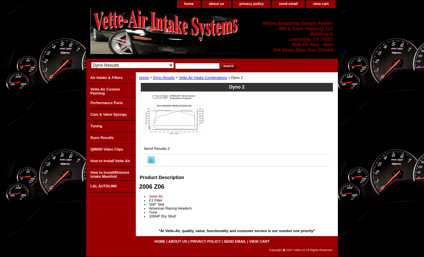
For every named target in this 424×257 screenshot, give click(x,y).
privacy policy (251, 4)
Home (144, 78)
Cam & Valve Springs (108, 114)
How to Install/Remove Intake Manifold (109, 174)
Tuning (96, 126)
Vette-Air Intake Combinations (203, 78)
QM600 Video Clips (106, 149)
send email (288, 4)
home (188, 4)
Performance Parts (106, 103)
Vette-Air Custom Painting (105, 91)
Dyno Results (164, 78)
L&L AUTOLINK (103, 186)
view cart (321, 4)
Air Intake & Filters (106, 78)
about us (216, 4)
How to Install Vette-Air (110, 161)
